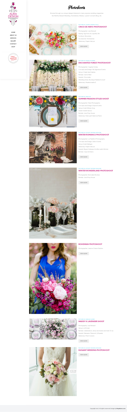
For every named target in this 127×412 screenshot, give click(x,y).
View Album (83, 46)
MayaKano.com (121, 408)
